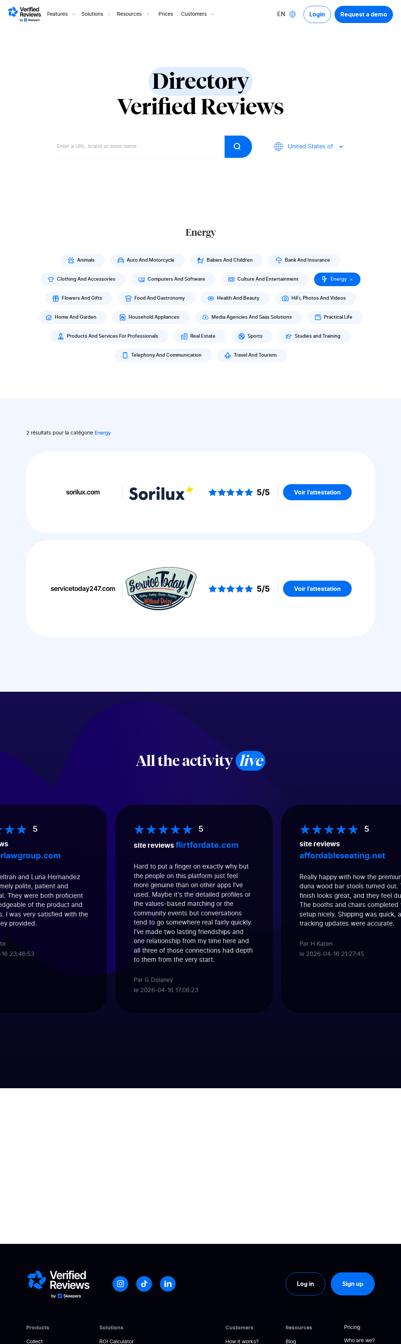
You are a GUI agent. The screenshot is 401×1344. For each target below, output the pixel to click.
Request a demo (363, 14)
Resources (133, 14)
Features (61, 14)
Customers (198, 14)
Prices (166, 14)
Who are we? (359, 1340)
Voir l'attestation (317, 492)
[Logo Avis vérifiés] (24, 14)
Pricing (352, 1327)
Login (317, 14)
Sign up (352, 1283)
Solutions (96, 14)
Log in (305, 1283)
